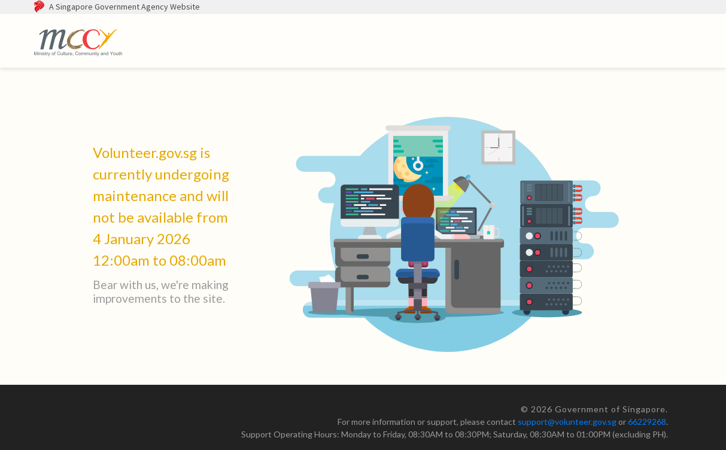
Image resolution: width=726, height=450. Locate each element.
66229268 (647, 421)
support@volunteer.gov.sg (567, 421)
